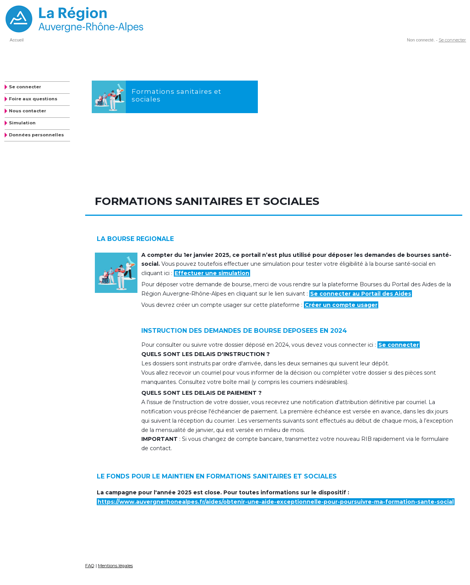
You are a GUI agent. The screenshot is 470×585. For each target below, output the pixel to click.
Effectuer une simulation (212, 273)
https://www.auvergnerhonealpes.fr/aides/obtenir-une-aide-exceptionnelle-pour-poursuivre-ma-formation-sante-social (276, 501)
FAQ (89, 565)
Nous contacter (27, 111)
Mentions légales (115, 565)
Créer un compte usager (341, 304)
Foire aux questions (33, 99)
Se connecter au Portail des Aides (360, 293)
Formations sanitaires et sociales (176, 95)
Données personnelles (36, 135)
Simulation (22, 123)
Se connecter (452, 40)
